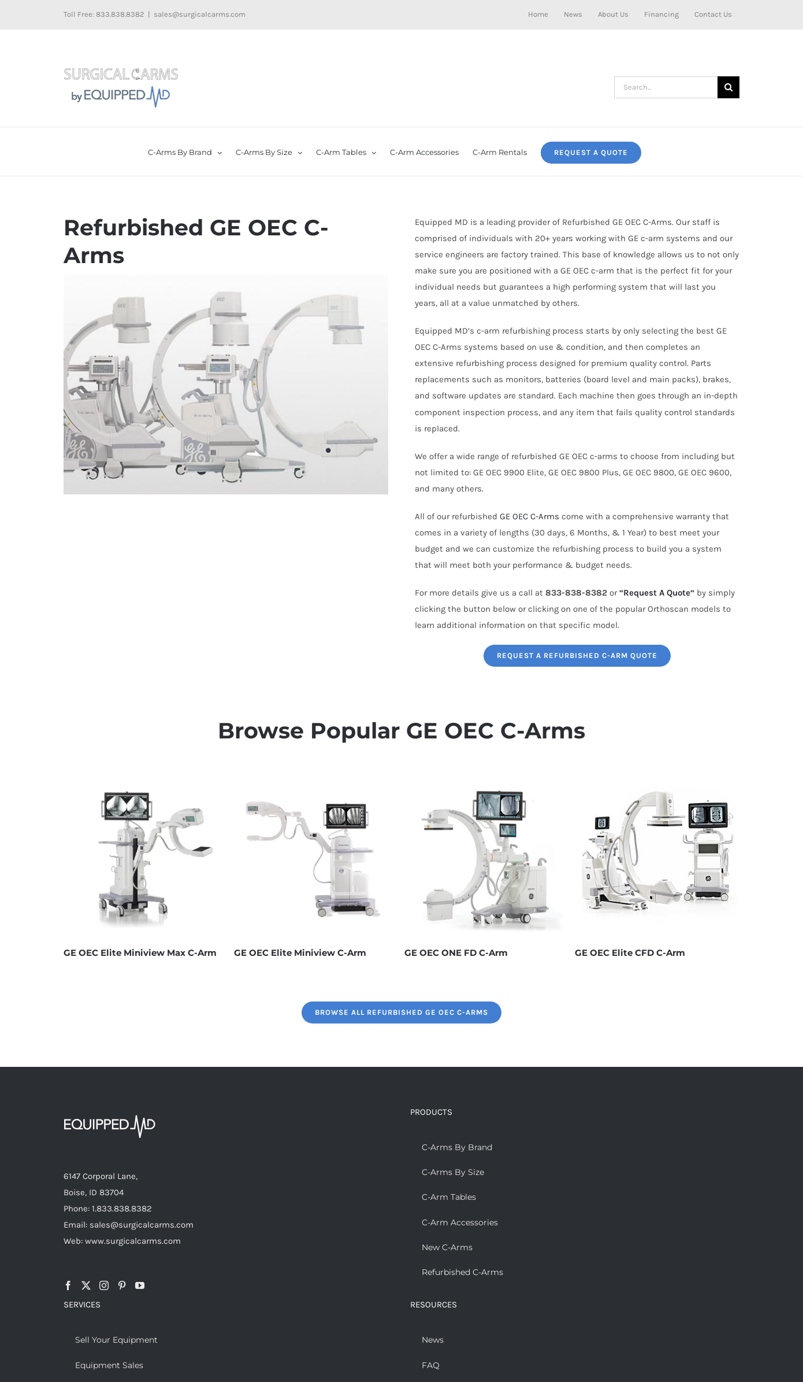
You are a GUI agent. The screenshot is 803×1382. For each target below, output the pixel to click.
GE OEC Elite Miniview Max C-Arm (140, 952)
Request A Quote (656, 592)
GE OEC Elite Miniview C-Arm (300, 952)
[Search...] (666, 87)
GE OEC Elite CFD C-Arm (630, 952)
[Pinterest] (122, 1285)
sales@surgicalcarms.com (200, 14)
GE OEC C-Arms (529, 516)
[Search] (728, 87)
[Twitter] (86, 1285)
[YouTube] (139, 1285)
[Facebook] (68, 1285)
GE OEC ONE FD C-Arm (456, 952)
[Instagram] (104, 1285)
